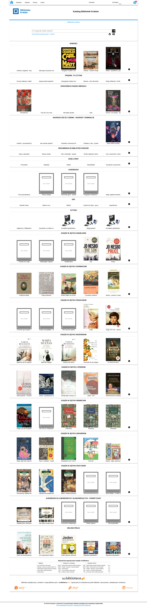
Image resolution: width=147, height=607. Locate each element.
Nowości (19, 2)
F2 (128, 2)
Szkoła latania (40, 571)
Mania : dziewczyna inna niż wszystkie (94, 567)
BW (101, 2)
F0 (120, 2)
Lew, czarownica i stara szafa (43, 565)
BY (109, 2)
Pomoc (35, 2)
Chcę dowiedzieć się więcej (64, 605)
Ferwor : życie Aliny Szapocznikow (94, 570)
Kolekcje (52, 34)
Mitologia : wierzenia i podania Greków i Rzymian (48, 567)
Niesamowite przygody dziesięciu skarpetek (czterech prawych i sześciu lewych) (55, 568)
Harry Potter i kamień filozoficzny (44, 570)
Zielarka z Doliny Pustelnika (68, 571)
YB (105, 2)
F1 (123, 2)
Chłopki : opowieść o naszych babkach (70, 567)
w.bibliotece (64, 582)
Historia (27, 2)
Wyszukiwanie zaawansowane (40, 34)
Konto (42, 2)
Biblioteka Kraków (73, 22)
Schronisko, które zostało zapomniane (94, 571)
